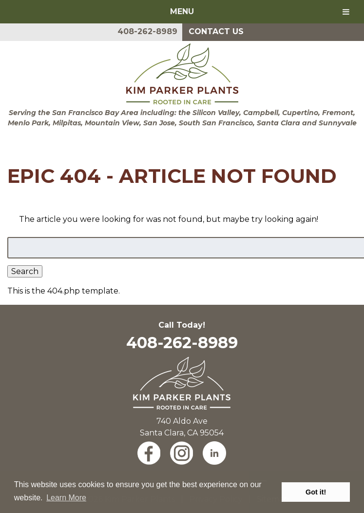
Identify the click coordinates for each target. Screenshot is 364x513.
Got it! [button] (316, 492)
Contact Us (216, 31)
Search (24, 271)
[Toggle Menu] (346, 11)
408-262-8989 (147, 31)
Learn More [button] (66, 497)
